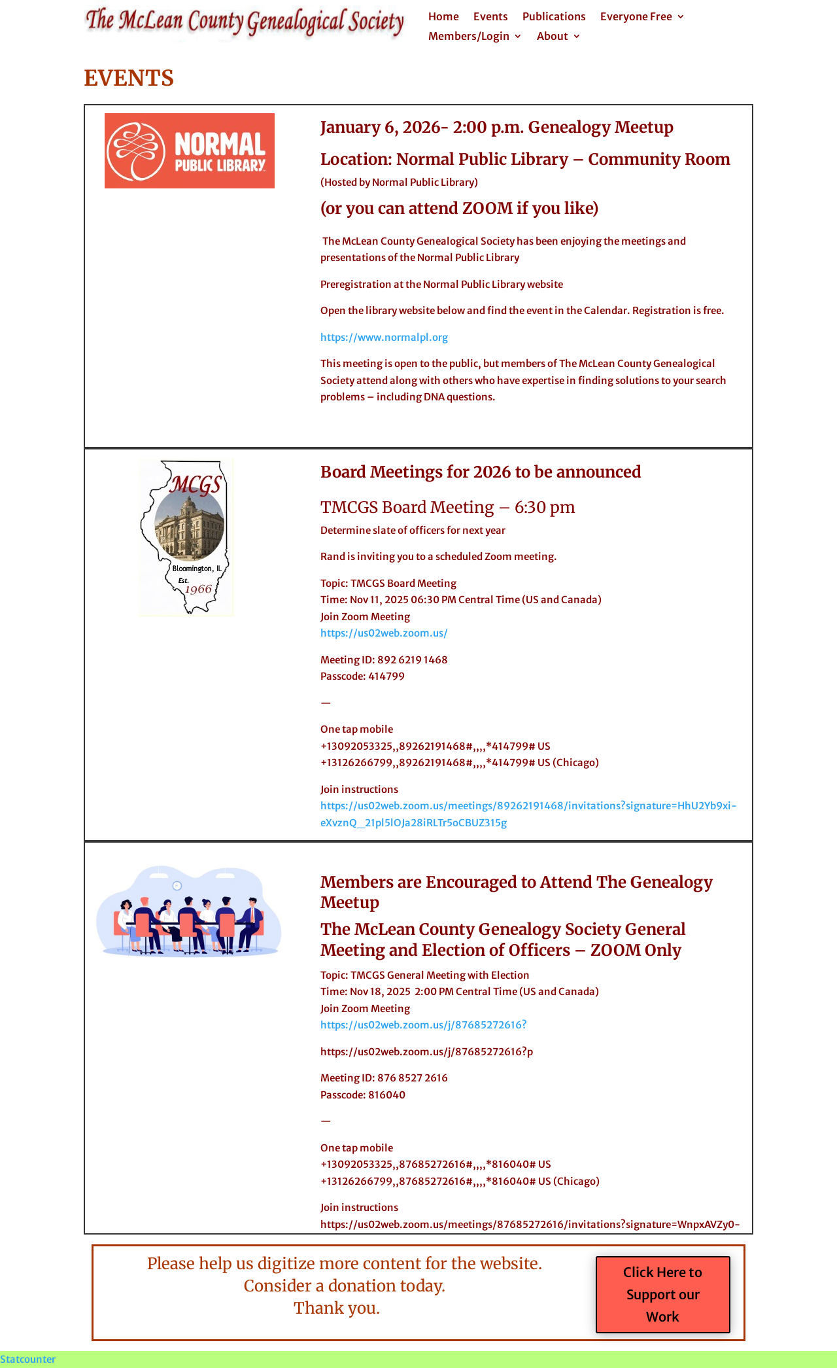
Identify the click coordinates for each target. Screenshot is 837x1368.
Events (490, 17)
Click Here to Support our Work (662, 1294)
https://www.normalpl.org (384, 337)
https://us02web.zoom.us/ (384, 633)
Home (443, 17)
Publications (554, 17)
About (552, 37)
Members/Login (468, 37)
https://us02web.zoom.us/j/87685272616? (423, 1025)
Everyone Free (636, 17)
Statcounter (28, 1359)
